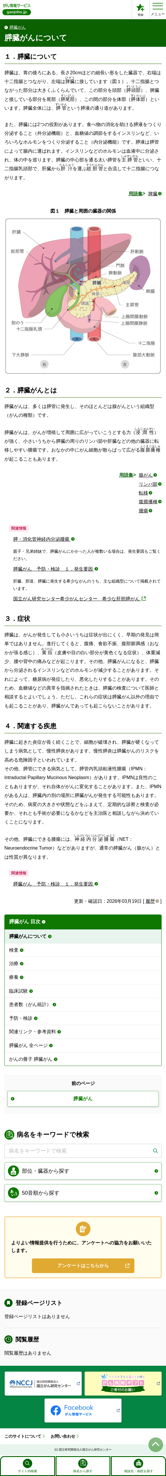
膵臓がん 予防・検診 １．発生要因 (53, 568)
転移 (143, 492)
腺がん (146, 475)
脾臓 (153, 193)
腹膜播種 (148, 501)
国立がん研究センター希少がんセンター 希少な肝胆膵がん (77, 598)
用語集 (136, 193)
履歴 (150, 901)
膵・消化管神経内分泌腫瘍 (42, 539)
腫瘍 (143, 510)
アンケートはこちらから (83, 1266)
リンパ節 (148, 484)
